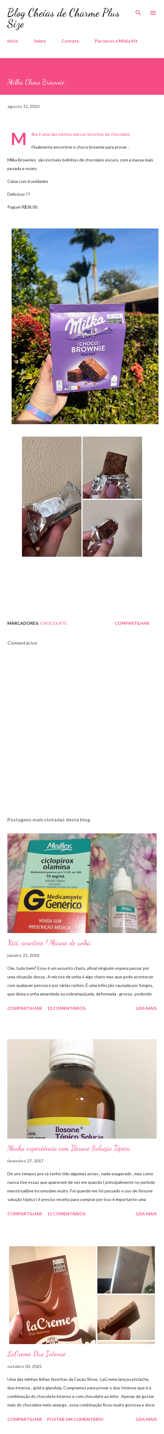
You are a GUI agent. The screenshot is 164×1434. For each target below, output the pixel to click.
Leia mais (146, 1008)
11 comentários (66, 1213)
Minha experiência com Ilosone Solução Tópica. (69, 1148)
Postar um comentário (75, 1419)
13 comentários (66, 1008)
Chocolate (53, 623)
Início (12, 40)
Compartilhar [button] (132, 623)
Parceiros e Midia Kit (116, 40)
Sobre (40, 40)
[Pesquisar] (138, 11)
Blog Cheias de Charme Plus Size (63, 18)
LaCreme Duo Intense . (38, 1353)
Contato (70, 40)
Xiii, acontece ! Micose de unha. (49, 942)
